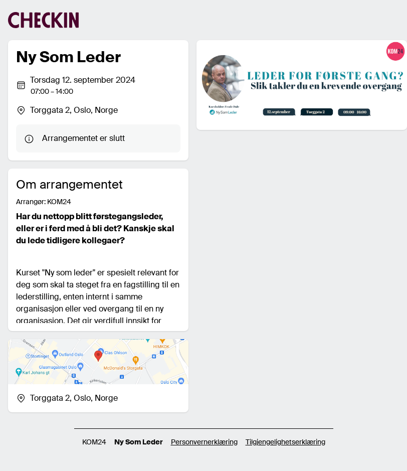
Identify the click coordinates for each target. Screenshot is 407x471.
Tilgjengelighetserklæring (285, 441)
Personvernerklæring (204, 441)
